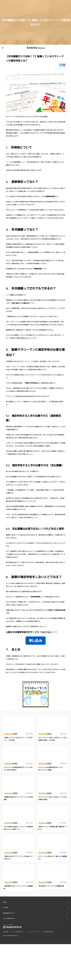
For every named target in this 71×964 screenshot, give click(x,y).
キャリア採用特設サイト (18, 931)
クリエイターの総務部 (10, 734)
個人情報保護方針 (48, 931)
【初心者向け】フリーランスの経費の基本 (51, 886)
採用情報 (5, 931)
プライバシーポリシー (34, 931)
